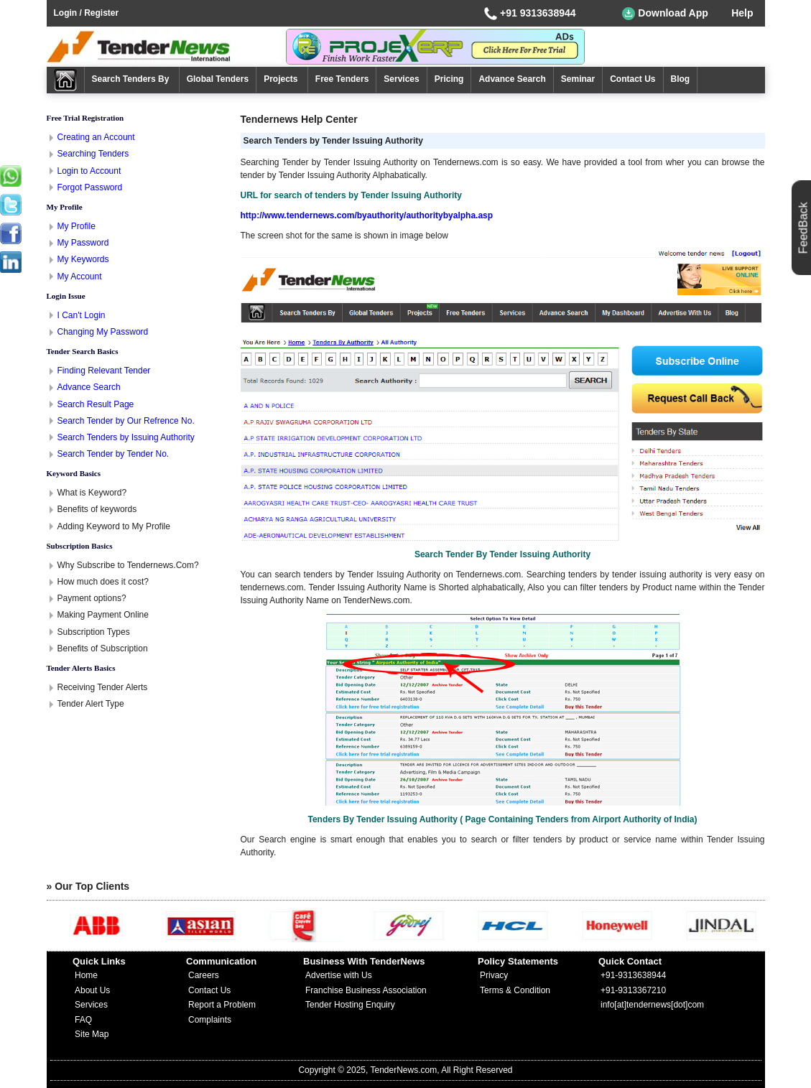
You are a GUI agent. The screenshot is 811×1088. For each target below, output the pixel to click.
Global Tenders (218, 79)
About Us (92, 990)
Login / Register (86, 13)
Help (742, 13)
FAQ (83, 1020)
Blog (680, 79)
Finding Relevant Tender (104, 371)
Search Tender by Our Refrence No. (126, 421)
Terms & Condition (515, 990)
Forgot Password (90, 187)
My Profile (76, 226)
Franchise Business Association (366, 990)
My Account (79, 276)
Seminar (578, 79)
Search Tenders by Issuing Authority (126, 437)
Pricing (449, 79)
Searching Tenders (93, 154)
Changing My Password (103, 332)
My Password (83, 243)
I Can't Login (81, 315)
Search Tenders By (132, 79)
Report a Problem (222, 1005)
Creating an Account (96, 137)
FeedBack (803, 228)
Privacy (494, 975)
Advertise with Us (338, 975)
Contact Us (632, 79)
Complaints (209, 1020)
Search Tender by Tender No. (113, 454)
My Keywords (83, 259)
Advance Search (511, 79)
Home (86, 975)
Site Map (91, 1034)
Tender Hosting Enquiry (350, 1005)
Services (401, 79)
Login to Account (89, 171)
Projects (282, 79)
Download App (665, 13)
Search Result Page (95, 404)
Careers (203, 975)
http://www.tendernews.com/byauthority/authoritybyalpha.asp (367, 215)
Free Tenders (342, 79)
